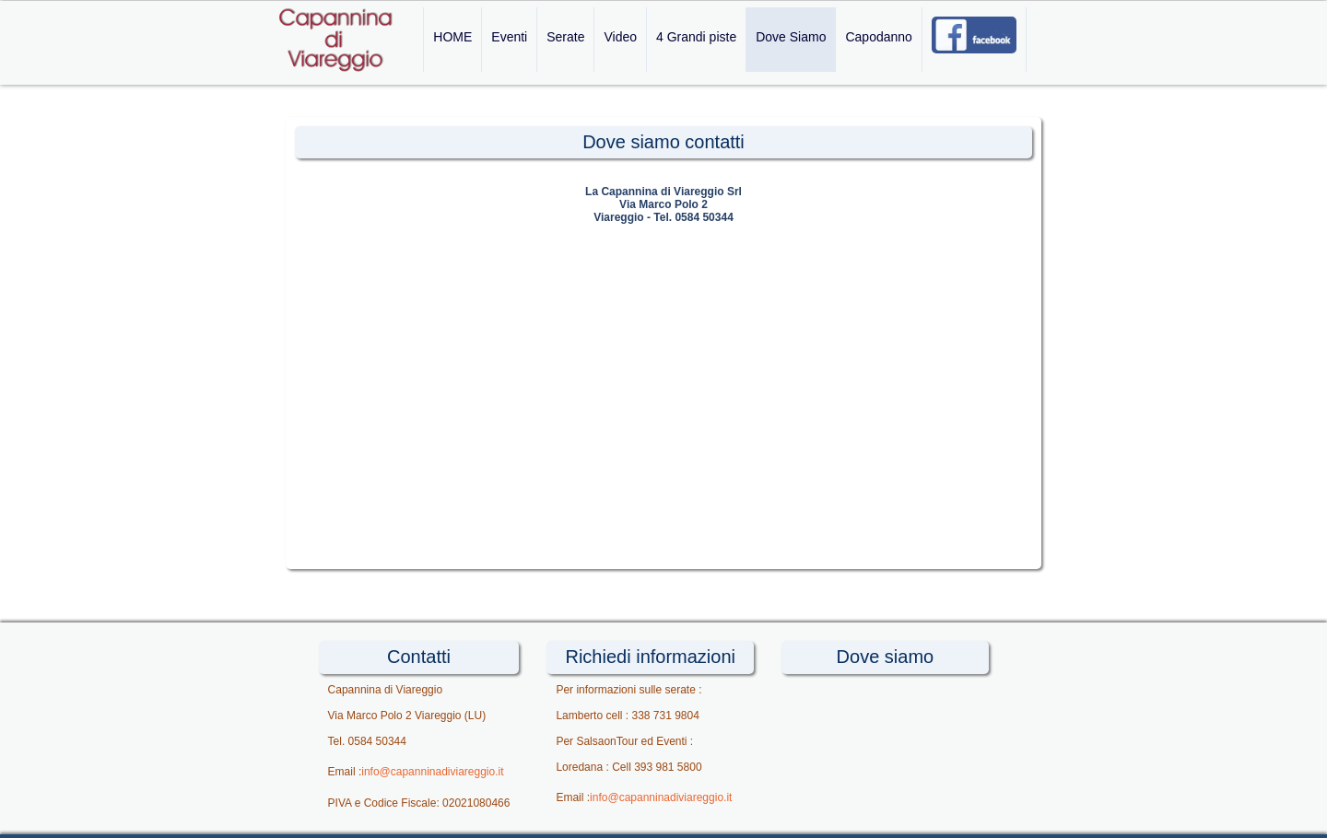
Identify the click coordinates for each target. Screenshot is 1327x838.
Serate (565, 36)
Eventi (509, 36)
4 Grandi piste (696, 36)
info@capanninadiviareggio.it (432, 771)
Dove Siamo (791, 36)
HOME (452, 36)
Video (620, 36)
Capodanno (878, 36)
